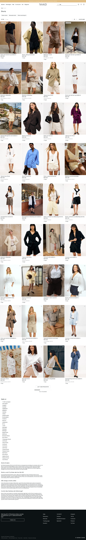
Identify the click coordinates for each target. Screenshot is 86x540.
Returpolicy (45, 516)
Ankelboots (4, 422)
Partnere (59, 516)
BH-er (3, 423)
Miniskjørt (4, 430)
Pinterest (73, 521)
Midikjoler (4, 410)
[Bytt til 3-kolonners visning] (77, 19)
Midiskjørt (4, 429)
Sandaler (4, 406)
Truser (3, 425)
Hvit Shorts (4, 446)
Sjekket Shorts (5, 456)
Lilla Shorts (4, 447)
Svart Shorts (5, 459)
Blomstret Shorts (6, 435)
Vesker (4, 413)
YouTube (73, 523)
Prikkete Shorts (5, 451)
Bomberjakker (5, 417)
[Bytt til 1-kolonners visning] (72, 19)
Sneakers (4, 418)
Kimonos (4, 420)
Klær (2, 8)
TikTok (72, 516)
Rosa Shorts (5, 454)
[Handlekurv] (84, 4)
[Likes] (81, 4)
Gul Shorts (4, 444)
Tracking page (46, 521)
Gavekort (45, 523)
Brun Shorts (5, 437)
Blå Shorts (4, 434)
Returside (45, 518)
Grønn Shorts (5, 442)
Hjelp (44, 514)
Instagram (73, 514)
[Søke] (67, 4)
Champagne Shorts (6, 439)
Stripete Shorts (5, 457)
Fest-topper (5, 403)
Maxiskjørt (4, 427)
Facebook (73, 518)
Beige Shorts (5, 432)
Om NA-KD (59, 514)
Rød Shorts (4, 452)
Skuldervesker (5, 415)
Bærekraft (59, 521)
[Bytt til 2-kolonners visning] (74, 19)
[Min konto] (78, 4)
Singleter (4, 405)
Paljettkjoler (5, 408)
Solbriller (4, 412)
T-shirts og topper (6, 401)
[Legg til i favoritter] (20, 23)
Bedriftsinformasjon (61, 518)
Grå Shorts (4, 440)
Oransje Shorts (5, 449)
